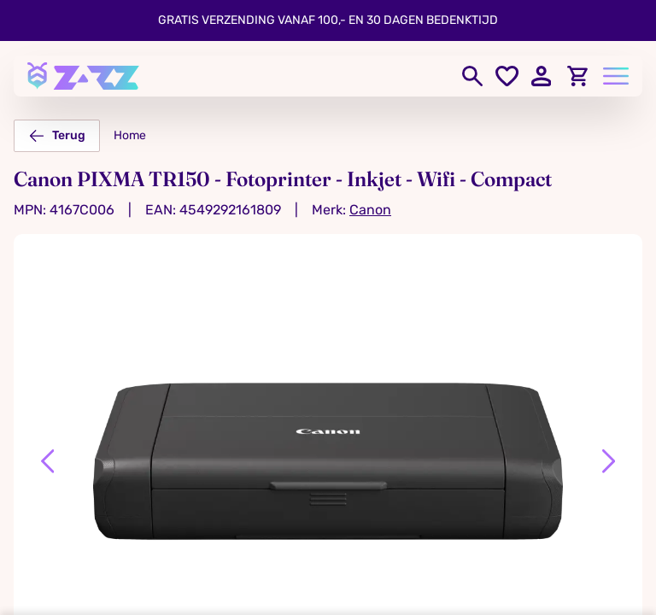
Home (130, 135)
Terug (56, 135)
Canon (370, 210)
